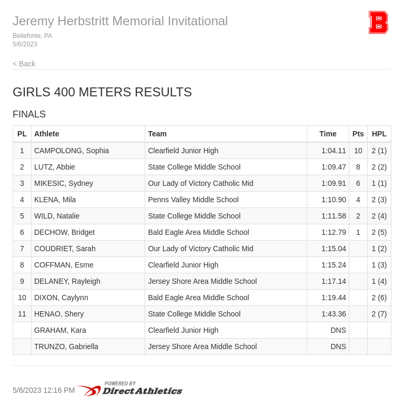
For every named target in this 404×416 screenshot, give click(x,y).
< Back (24, 64)
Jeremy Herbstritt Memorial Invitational (120, 21)
